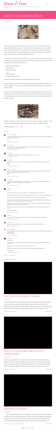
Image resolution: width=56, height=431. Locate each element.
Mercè (8, 179)
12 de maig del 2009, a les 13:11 (12, 219)
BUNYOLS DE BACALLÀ (15, 408)
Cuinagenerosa (9, 229)
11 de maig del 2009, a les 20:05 (12, 176)
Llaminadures (17, 126)
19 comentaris (13, 311)
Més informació (49, 311)
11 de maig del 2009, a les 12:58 (12, 149)
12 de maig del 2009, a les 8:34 (12, 212)
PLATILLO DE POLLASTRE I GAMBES (22, 296)
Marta (8, 159)
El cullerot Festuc (10, 169)
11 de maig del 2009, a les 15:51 (12, 156)
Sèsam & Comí (15, 3)
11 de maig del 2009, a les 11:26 (12, 141)
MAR (8, 188)
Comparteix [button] (48, 126)
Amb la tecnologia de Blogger (28, 428)
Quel (8, 222)
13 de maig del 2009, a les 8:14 (12, 252)
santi (8, 215)
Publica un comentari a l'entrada (9, 255)
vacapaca (8, 145)
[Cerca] (47, 3)
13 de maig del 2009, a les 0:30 (12, 235)
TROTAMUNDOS (10, 134)
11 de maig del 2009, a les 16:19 (12, 165)
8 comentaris (12, 369)
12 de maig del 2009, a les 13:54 (12, 225)
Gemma (8, 153)
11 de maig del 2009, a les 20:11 (12, 185)
